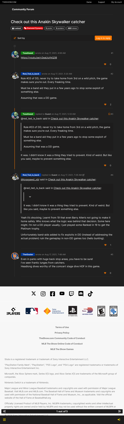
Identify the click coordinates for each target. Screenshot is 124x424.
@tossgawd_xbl (30, 179)
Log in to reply (103, 38)
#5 (112, 254)
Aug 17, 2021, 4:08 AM (55, 53)
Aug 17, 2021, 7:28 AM (71, 175)
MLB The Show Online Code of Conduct (62, 343)
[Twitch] (71, 294)
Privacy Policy (62, 332)
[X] (33, 294)
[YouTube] (62, 294)
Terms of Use (62, 327)
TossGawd (28, 53)
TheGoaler (28, 254)
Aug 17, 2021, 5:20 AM (61, 74)
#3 (112, 114)
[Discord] (80, 294)
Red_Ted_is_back (31, 74)
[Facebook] (52, 294)
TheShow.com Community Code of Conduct (62, 338)
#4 (112, 175)
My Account (116, 2)
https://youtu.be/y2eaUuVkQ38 (39, 57)
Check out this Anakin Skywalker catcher (74, 118)
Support (101, 2)
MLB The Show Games (62, 349)
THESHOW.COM (9, 2)
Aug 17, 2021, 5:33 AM (65, 114)
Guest (48, 114)
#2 (112, 74)
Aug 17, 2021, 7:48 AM (55, 254)
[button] (4, 420)
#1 (112, 53)
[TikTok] (90, 294)
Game (89, 2)
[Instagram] (43, 294)
